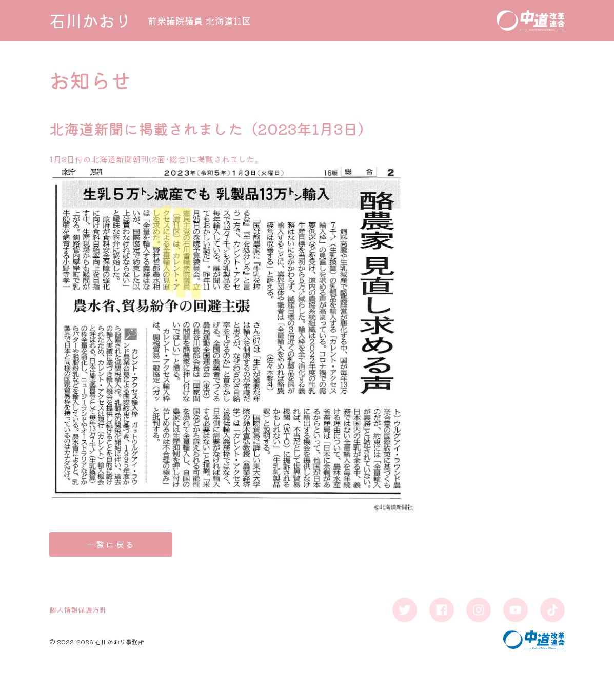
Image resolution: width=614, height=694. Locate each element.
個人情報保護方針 (78, 609)
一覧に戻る (110, 544)
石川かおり (90, 20)
